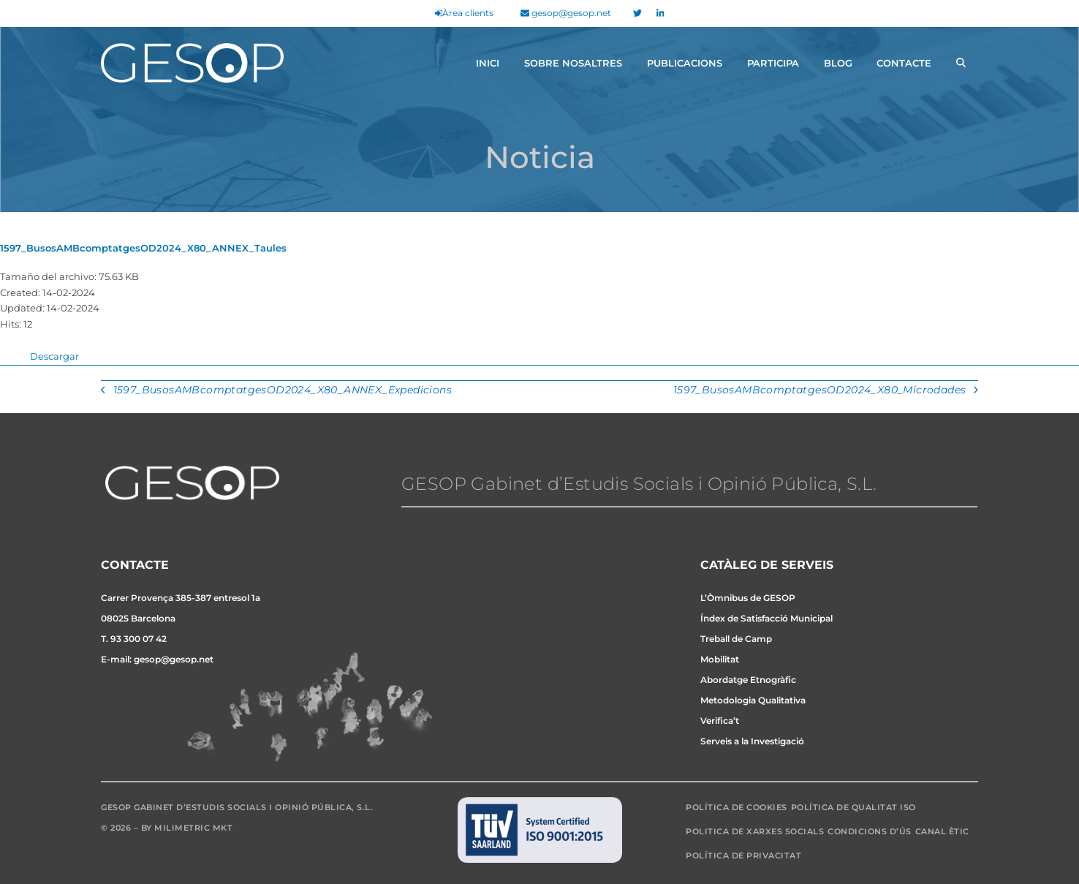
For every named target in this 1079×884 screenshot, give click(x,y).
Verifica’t (719, 720)
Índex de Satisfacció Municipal (766, 618)
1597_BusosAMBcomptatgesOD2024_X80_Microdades (825, 391)
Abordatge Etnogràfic (748, 679)
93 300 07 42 (138, 638)
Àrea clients (464, 13)
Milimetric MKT (193, 828)
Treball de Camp (736, 638)
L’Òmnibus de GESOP (747, 597)
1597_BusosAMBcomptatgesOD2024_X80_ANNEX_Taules (143, 248)
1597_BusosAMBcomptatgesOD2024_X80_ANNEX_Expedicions (276, 391)
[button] (961, 63)
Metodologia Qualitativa (753, 700)
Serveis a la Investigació (752, 741)
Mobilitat (719, 659)
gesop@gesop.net (565, 12)
